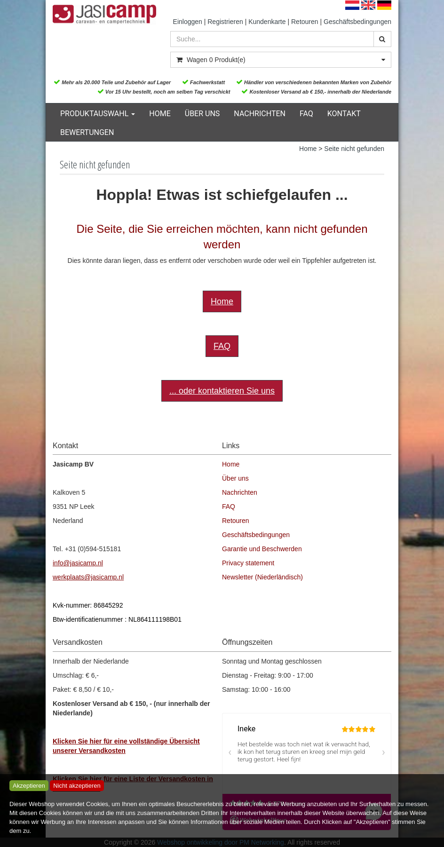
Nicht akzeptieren (76, 785)
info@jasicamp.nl (78, 563)
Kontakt (344, 113)
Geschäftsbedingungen (357, 21)
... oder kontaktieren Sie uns (222, 391)
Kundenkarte (266, 21)
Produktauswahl (97, 113)
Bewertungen (87, 132)
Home (159, 113)
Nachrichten (259, 113)
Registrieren (225, 21)
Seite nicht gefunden (354, 148)
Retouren (304, 21)
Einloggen (187, 21)
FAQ (306, 113)
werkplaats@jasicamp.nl (88, 577)
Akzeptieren (29, 785)
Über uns (202, 113)
